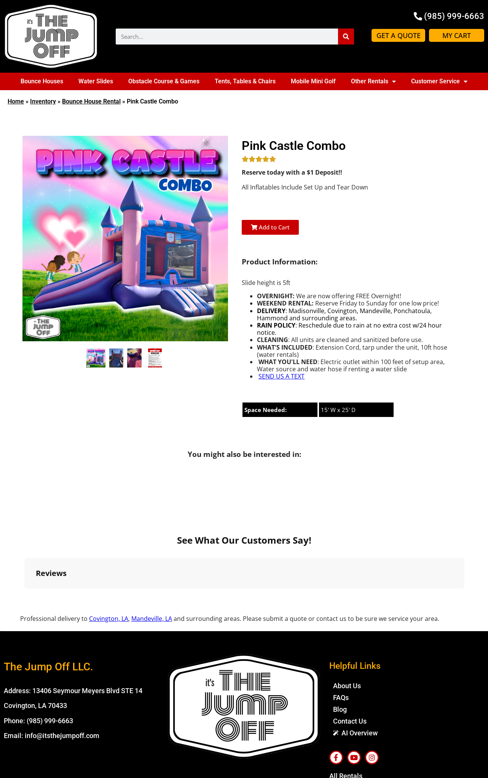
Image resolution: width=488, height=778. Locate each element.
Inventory (43, 101)
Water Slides (95, 81)
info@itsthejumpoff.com (62, 655)
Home (16, 101)
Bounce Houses (42, 81)
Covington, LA (108, 537)
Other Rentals (373, 81)
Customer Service (439, 81)
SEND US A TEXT (281, 376)
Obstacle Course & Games (163, 81)
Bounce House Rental (91, 101)
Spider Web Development (389, 767)
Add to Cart (270, 227)
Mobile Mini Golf (313, 81)
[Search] (346, 37)
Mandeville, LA (151, 537)
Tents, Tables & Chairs (245, 81)
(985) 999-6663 (50, 639)
